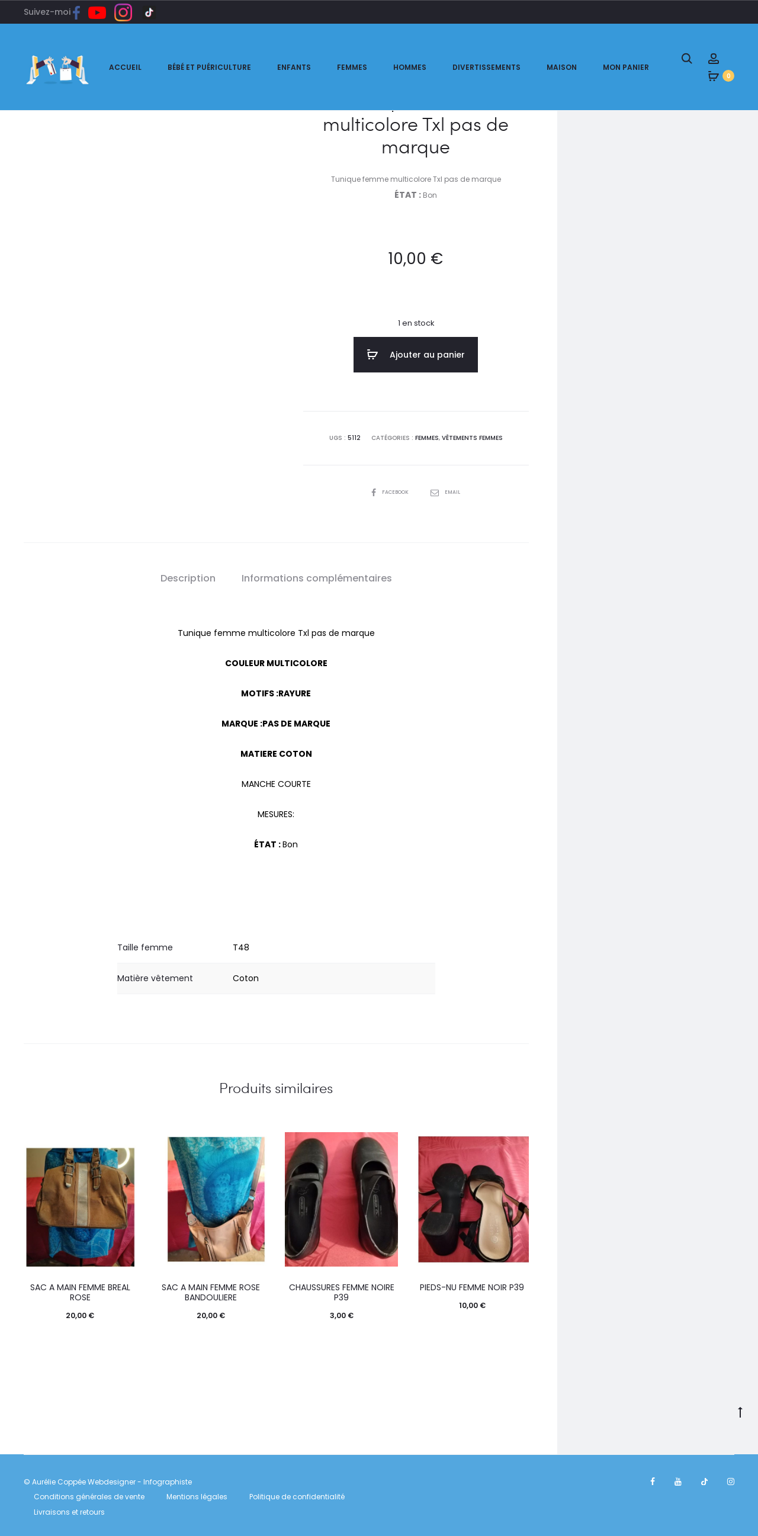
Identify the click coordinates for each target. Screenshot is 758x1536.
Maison (562, 67)
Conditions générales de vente (89, 1494)
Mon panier (626, 67)
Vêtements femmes (472, 434)
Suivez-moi (56, 12)
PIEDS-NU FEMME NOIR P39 (472, 1284)
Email (448, 488)
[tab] (188, 575)
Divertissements (486, 67)
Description (188, 575)
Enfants (294, 67)
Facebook (390, 488)
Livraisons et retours (69, 1509)
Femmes (352, 67)
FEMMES (427, 434)
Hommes (409, 67)
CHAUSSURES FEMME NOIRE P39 (341, 1289)
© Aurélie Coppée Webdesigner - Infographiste (108, 1479)
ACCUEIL (125, 67)
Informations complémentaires (317, 575)
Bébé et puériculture (209, 67)
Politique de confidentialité (297, 1494)
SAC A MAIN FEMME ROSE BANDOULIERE (211, 1289)
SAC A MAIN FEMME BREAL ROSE (80, 1289)
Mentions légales (196, 1494)
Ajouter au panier (416, 355)
